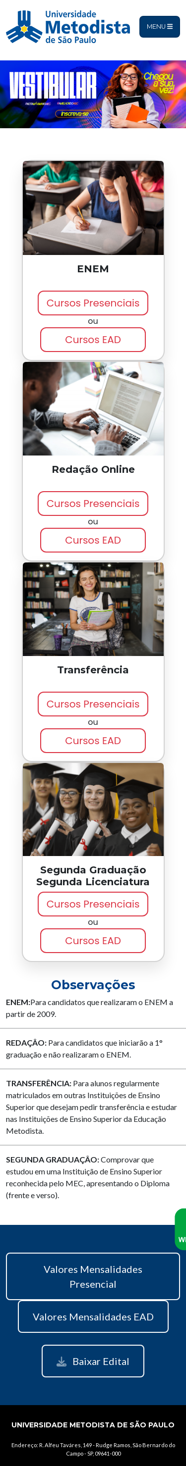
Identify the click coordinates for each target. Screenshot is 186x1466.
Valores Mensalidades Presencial (93, 1276)
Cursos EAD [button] (93, 340)
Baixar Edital (93, 1361)
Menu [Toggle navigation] (160, 26)
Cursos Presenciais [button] (93, 303)
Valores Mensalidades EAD (93, 1316)
